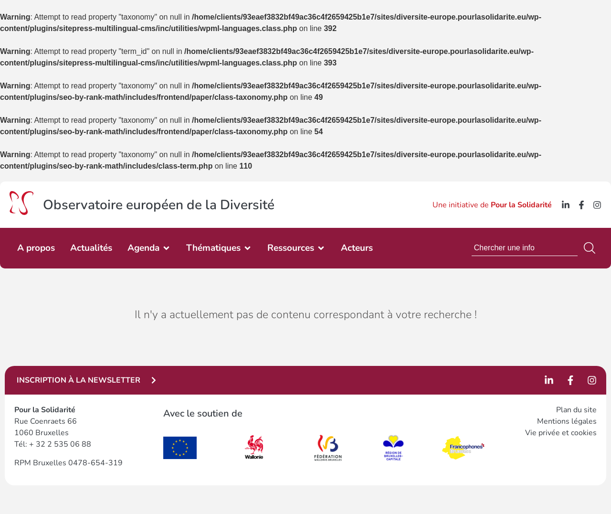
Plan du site (576, 410)
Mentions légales (567, 421)
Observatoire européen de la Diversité (158, 205)
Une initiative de (492, 205)
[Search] (591, 248)
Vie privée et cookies (561, 433)
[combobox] (525, 248)
